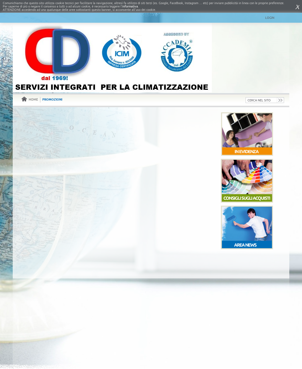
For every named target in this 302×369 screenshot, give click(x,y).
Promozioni (52, 99)
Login (269, 17)
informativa (130, 6)
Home (30, 99)
